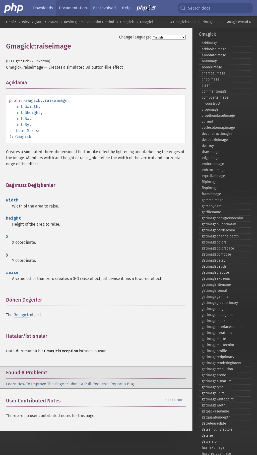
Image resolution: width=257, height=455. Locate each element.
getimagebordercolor (218, 230)
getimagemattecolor (218, 345)
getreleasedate (214, 423)
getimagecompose (216, 254)
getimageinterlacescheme (222, 327)
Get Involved (104, 8)
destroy (208, 146)
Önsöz (11, 22)
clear (206, 85)
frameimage (211, 194)
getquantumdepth (216, 417)
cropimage (210, 109)
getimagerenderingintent (221, 363)
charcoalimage (213, 73)
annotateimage (214, 55)
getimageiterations (217, 333)
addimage (210, 43)
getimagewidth (213, 405)
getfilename (211, 212)
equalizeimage (213, 176)
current (207, 121)
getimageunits (213, 393)
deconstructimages (217, 134)
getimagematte (214, 339)
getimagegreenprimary (220, 303)
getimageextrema (216, 278)
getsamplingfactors (217, 429)
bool (20, 130)
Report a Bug (122, 384)
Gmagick (127, 22)
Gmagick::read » (238, 22)
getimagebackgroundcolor (222, 218)
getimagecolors (214, 242)
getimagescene (214, 375)
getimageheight (214, 309)
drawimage (210, 152)
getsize (207, 435)
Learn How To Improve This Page (35, 384)
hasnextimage (213, 447)
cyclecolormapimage (218, 128)
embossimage (213, 164)
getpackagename (215, 411)
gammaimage (212, 200)
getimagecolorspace (218, 248)
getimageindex (213, 321)
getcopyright (212, 206)
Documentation (73, 8)
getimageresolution (217, 369)
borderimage (212, 67)
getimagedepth (214, 266)
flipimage (209, 182)
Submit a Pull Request (87, 384)
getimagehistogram (217, 315)
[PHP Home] (14, 8)
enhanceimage (213, 170)
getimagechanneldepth (220, 236)
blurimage (210, 61)
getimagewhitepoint (218, 399)
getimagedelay (213, 260)
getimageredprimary (218, 357)
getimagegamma (215, 297)
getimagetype (213, 387)
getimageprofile (214, 351)
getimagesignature (217, 381)
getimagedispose (215, 272)
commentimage (214, 91)
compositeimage (215, 97)
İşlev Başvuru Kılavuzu (40, 22)
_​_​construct (211, 103)
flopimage (210, 188)
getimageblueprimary (219, 224)
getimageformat (214, 290)
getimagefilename (216, 284)
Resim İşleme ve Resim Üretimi (89, 22)
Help (126, 8)
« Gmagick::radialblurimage (192, 22)
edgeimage (210, 158)
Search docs (195, 8)
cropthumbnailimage (218, 115)
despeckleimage (215, 140)
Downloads (43, 8)
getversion (210, 441)
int (19, 106)
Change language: (135, 37)
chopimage (210, 79)
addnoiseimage (214, 49)
